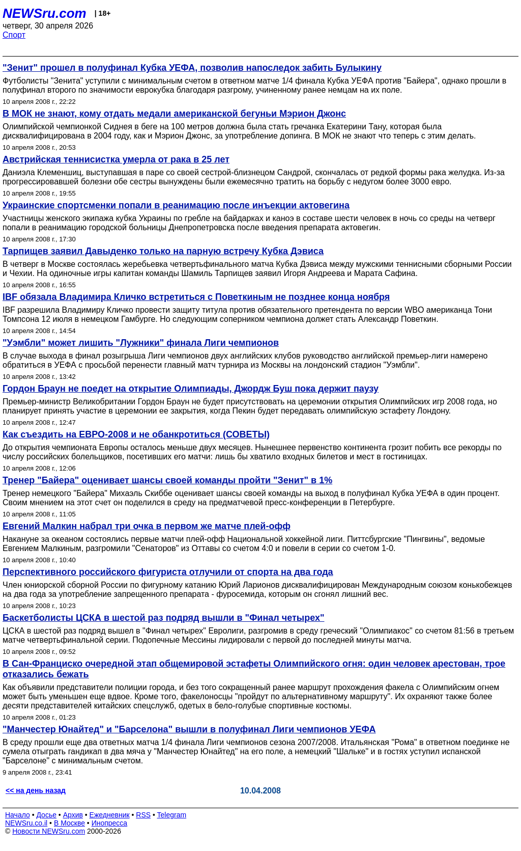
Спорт (14, 35)
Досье (46, 815)
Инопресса (110, 823)
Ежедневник (110, 815)
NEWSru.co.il (26, 823)
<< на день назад (36, 790)
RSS (143, 815)
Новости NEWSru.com (48, 831)
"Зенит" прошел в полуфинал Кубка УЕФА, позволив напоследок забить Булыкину (192, 68)
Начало (17, 815)
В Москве (69, 823)
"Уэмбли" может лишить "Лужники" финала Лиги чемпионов (141, 343)
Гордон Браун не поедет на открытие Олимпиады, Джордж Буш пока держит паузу (191, 388)
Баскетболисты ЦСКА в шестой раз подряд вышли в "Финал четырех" (163, 618)
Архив (73, 815)
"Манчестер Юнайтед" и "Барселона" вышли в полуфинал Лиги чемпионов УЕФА (189, 729)
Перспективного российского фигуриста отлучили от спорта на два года (168, 572)
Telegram (172, 815)
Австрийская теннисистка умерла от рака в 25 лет (116, 159)
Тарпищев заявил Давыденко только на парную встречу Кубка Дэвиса (163, 251)
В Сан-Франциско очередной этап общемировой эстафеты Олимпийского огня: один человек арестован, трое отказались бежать (254, 668)
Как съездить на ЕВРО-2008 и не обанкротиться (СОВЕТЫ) (136, 434)
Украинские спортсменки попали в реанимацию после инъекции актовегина (176, 205)
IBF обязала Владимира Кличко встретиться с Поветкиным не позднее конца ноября (196, 297)
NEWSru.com (44, 13)
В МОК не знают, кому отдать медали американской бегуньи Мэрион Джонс (174, 113)
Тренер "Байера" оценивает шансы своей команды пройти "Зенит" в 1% (167, 480)
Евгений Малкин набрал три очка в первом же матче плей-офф (147, 526)
